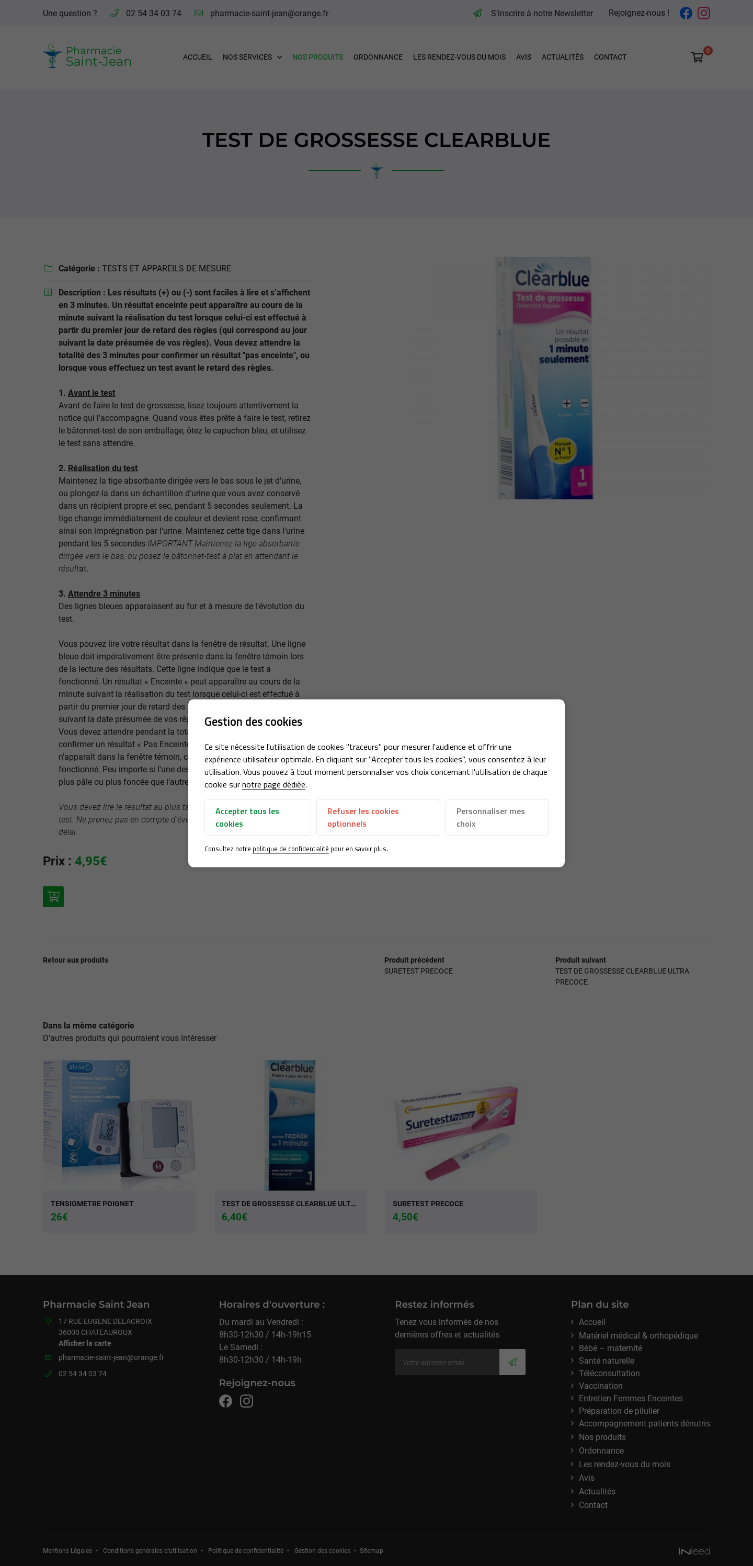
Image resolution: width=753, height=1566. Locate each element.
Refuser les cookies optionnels (363, 817)
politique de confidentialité (291, 849)
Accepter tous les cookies (248, 817)
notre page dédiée (274, 785)
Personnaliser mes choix (491, 817)
